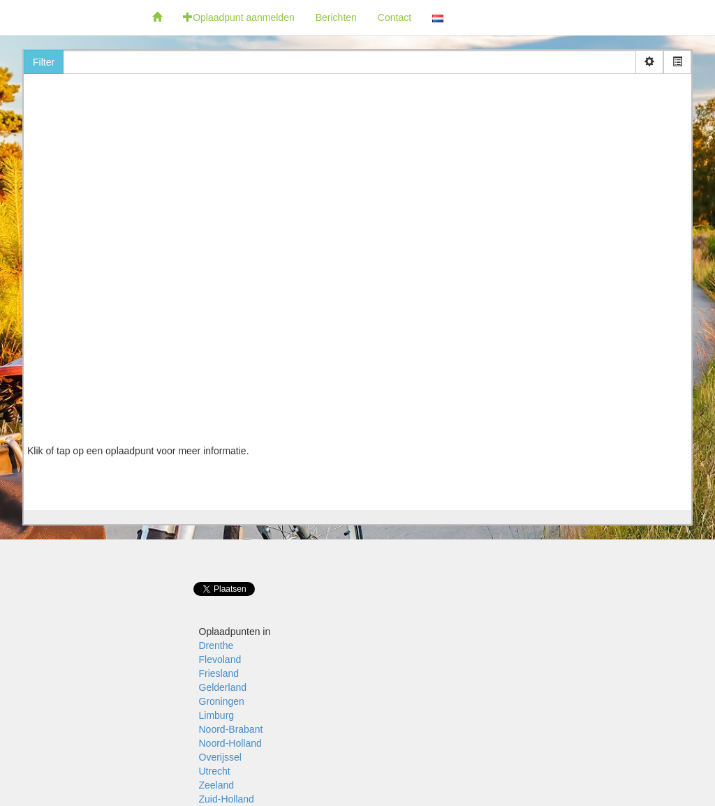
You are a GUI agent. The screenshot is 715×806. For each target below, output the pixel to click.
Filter (43, 62)
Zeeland (217, 785)
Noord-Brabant (231, 729)
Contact (394, 17)
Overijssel (220, 757)
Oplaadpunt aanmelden (239, 17)
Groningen (221, 701)
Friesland (219, 673)
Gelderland (223, 687)
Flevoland (220, 659)
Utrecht (214, 771)
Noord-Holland (230, 743)
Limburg (217, 715)
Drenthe (216, 645)
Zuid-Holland (226, 799)
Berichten (336, 17)
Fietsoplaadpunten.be (70, 17)
